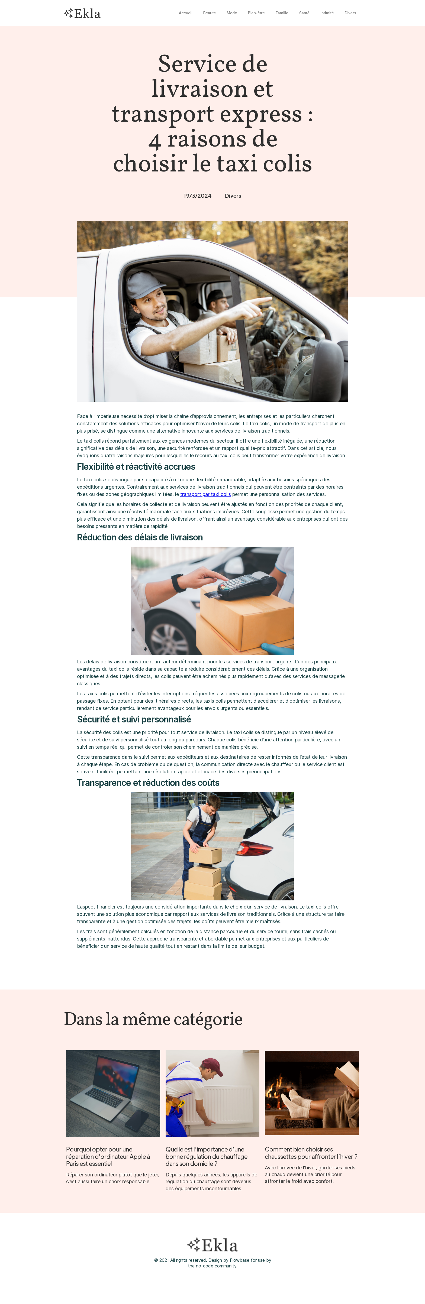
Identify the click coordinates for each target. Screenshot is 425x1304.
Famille (282, 13)
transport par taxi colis (205, 494)
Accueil (185, 13)
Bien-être (256, 13)
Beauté (209, 13)
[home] (82, 13)
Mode (232, 13)
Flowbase (239, 1260)
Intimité (327, 13)
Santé (304, 13)
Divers (350, 13)
